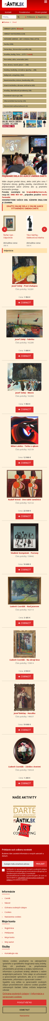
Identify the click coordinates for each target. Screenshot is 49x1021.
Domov (5, 22)
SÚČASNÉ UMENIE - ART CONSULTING (21, 39)
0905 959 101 (17, 194)
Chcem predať (41, 12)
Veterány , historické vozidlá (17, 49)
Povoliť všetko (24, 1002)
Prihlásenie (30, 17)
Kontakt (8, 12)
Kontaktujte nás (11, 954)
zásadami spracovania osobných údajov (25, 879)
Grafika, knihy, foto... (18, 54)
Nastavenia (24, 1015)
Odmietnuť (24, 1010)
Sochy (8, 44)
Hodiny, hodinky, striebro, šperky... (20, 70)
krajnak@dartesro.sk (37, 192)
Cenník (7, 899)
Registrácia (41, 17)
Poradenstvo (24, 12)
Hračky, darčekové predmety (17, 90)
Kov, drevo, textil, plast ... (16, 65)
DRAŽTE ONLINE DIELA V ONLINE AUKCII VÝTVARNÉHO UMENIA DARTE (25, 207)
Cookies (8, 913)
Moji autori (9, 942)
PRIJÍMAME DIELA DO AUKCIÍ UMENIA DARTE (24, 176)
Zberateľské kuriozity (15, 101)
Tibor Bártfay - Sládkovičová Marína (35, 237)
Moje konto (10, 938)
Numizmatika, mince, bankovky (19, 80)
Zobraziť (24, 303)
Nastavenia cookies (13, 917)
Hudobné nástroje (13, 96)
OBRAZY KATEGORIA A (14, 34)
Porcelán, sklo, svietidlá (16, 59)
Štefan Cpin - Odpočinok (8, 237)
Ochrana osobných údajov (16, 908)
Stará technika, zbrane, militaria (19, 85)
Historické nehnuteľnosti (16, 106)
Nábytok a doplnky (14, 75)
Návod (7, 903)
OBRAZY (14, 29)
